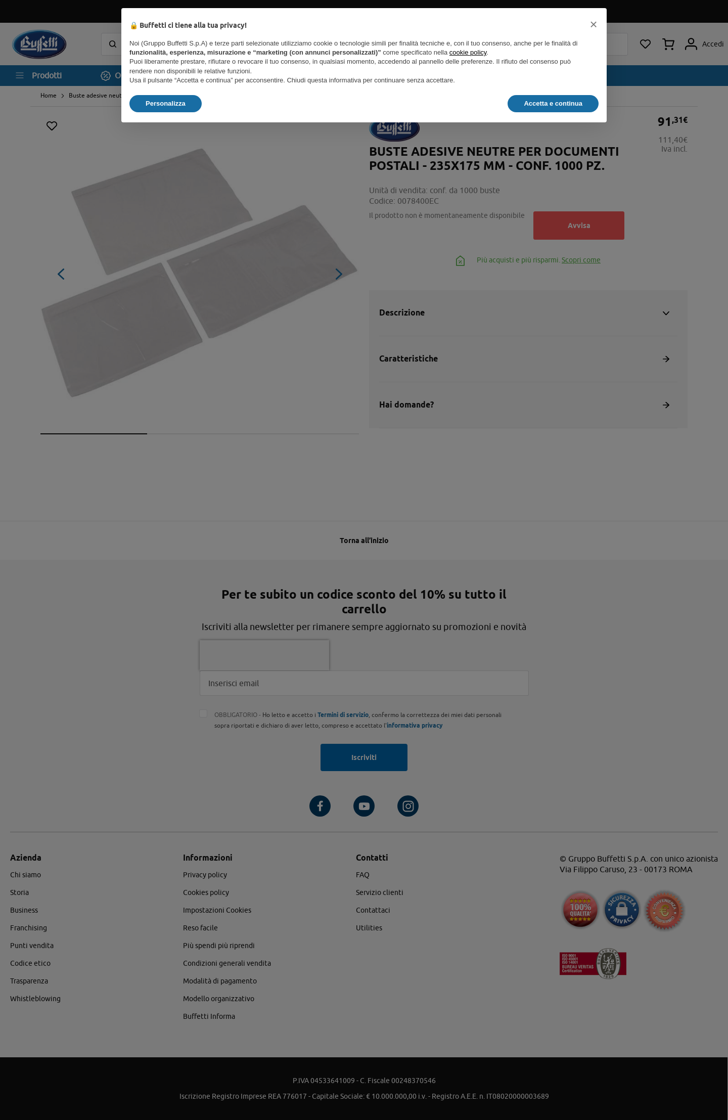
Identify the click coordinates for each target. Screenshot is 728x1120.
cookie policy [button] (467, 52)
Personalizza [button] (166, 103)
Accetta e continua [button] (553, 103)
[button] (593, 24)
